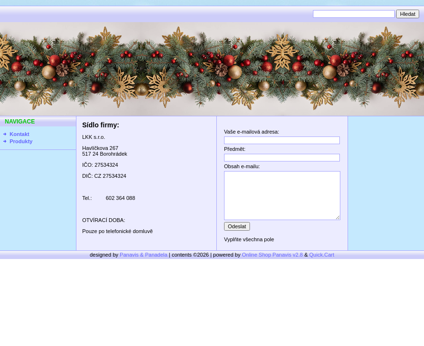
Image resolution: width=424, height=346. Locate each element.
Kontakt (19, 134)
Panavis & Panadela (144, 255)
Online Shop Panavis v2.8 (272, 255)
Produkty (21, 141)
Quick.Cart (321, 255)
